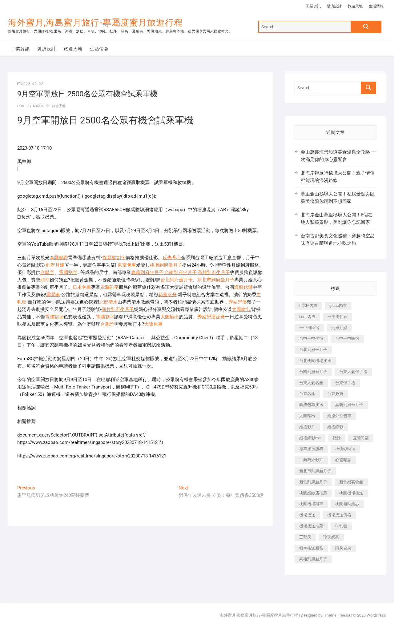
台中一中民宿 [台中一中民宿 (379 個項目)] (347, 338)
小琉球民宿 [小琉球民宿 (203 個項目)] (345, 448)
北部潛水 (108, 302)
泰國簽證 (59, 257)
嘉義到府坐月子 (147, 272)
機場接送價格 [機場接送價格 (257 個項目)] (339, 515)
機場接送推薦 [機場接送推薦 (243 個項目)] (311, 526)
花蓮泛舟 (167, 294)
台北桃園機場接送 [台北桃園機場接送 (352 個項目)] (315, 360)
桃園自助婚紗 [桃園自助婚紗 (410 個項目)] (347, 503)
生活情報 (376, 6)
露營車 (53, 294)
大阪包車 (153, 324)
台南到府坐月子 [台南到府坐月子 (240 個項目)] (313, 371)
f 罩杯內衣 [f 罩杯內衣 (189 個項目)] (308, 305)
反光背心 (172, 257)
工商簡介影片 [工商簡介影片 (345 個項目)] (311, 459)
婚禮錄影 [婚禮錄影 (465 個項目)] (335, 427)
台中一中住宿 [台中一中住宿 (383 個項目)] (311, 338)
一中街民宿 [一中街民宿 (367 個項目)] (309, 327)
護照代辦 (243, 287)
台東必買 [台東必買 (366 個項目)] (335, 393)
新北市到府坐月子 (215, 280)
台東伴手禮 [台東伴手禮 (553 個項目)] (345, 382)
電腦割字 (68, 272)
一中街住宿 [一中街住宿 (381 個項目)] (338, 316)
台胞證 (107, 324)
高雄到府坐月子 (214, 272)
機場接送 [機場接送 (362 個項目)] (307, 515)
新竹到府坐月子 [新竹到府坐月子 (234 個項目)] (313, 482)
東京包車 (127, 265)
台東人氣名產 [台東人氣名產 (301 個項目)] (311, 382)
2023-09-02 (30, 84)
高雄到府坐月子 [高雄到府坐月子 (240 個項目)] (313, 559)
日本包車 (82, 287)
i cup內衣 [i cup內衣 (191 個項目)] (307, 316)
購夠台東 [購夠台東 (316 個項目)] (343, 548)
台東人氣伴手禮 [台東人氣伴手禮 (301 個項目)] (353, 371)
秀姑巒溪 (237, 302)
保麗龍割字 (114, 257)
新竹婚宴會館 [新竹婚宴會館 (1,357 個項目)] (351, 482)
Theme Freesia (337, 615)
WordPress (376, 615)
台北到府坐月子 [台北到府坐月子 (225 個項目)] (313, 349)
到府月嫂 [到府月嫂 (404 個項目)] (339, 327)
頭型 (45, 280)
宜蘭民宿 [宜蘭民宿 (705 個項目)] (361, 438)
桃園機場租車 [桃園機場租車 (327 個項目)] (311, 503)
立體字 (47, 272)
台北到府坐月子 (176, 280)
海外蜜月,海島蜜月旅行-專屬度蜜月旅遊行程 (95, 23)
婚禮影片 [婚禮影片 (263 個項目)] (307, 427)
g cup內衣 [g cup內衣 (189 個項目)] (338, 305)
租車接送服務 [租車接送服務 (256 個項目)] (311, 548)
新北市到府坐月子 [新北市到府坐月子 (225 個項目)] (315, 471)
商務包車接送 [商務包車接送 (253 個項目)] (311, 404)
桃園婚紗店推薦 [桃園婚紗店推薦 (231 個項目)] (313, 493)
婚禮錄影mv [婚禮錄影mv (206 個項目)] (310, 438)
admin (38, 106)
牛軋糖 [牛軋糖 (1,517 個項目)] (341, 526)
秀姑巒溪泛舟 (211, 317)
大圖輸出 (241, 309)
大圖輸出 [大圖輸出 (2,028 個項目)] (307, 415)
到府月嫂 (55, 265)
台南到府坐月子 (180, 272)
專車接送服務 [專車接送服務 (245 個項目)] (311, 448)
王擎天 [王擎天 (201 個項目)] (305, 537)
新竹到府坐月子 (118, 309)
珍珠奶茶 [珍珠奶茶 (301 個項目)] (331, 537)
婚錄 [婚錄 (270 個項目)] (337, 438)
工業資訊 (313, 6)
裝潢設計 (334, 6)
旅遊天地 (355, 6)
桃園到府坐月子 (166, 265)
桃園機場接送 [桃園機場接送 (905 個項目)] (351, 493)
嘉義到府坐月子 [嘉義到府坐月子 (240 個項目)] (349, 404)
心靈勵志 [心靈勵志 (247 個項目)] (343, 459)
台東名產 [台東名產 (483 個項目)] (307, 393)
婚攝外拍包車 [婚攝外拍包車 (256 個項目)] (339, 415)
